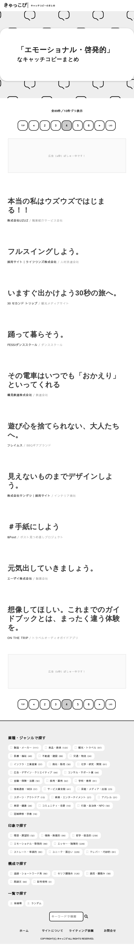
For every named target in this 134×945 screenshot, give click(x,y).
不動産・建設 (51, 756)
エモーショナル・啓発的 (29, 844)
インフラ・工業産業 (26, 764)
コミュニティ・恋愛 (55, 806)
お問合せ (110, 932)
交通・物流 (81, 756)
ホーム (24, 932)
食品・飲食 (57, 747)
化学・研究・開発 (92, 764)
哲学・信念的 (85, 836)
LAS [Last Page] (110, 125)
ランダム (34, 904)
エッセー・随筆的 (70, 844)
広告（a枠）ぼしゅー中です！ (67, 156)
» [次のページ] (99, 125)
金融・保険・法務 (25, 781)
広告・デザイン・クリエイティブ (34, 772)
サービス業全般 (58, 789)
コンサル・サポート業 (82, 772)
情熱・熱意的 (54, 836)
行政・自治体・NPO (94, 806)
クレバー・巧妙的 (101, 852)
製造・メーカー (24, 747)
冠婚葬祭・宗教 (24, 814)
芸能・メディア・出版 (95, 789)
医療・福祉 (21, 756)
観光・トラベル (89, 747)
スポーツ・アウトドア (28, 797)
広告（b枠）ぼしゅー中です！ (67, 671)
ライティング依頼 (81, 932)
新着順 (16, 904)
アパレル (108, 797)
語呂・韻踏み (99, 874)
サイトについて (52, 932)
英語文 (19, 882)
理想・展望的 (23, 836)
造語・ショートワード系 (29, 874)
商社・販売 (60, 764)
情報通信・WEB (24, 789)
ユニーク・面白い (65, 852)
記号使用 (43, 882)
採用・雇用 (57, 781)
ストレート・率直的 (26, 852)
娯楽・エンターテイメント (71, 797)
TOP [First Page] (23, 125)
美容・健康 (21, 806)
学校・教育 (86, 781)
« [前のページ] (34, 125)
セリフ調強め (67, 874)
